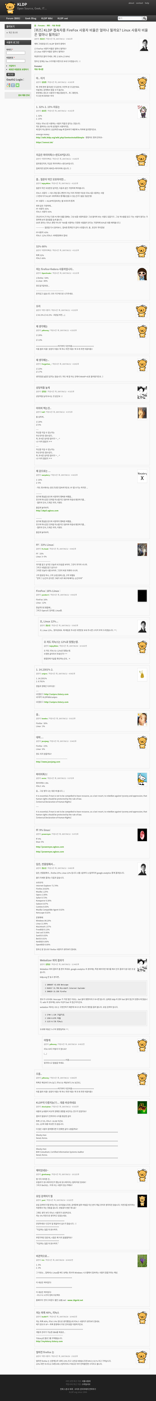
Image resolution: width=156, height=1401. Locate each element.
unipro (44, 673)
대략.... (40, 737)
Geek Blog (30, 18)
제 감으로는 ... (43, 471)
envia (44, 778)
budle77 (45, 1316)
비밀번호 (10, 57)
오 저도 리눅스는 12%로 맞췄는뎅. (61, 642)
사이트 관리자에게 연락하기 (85, 1389)
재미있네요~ (42, 1170)
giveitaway (46, 1174)
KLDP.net (63, 18)
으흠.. (39, 1074)
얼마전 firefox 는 (45, 1352)
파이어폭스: (42, 774)
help (147, 3)
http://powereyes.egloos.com (50, 846)
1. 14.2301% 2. (44, 669)
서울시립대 (86, 1381)
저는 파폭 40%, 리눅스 (47, 1312)
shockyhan (46, 1106)
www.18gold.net (75, 1300)
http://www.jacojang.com (48, 761)
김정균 (44, 391)
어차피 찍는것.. (43, 408)
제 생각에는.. (42, 360)
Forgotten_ (46, 364)
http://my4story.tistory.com (49, 1341)
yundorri (45, 594)
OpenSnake (46, 273)
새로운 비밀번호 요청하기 (19, 69)
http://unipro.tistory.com (56, 694)
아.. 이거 (40, 78)
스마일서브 (86, 1384)
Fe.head (45, 548)
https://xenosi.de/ (44, 142)
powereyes (46, 834)
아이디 (9, 49)
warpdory (46, 475)
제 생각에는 (42, 326)
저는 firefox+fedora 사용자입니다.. (55, 269)
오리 (38, 306)
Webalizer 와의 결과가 (52, 960)
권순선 (42, 39)
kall (43, 412)
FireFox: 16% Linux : (48, 591)
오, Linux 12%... (49, 621)
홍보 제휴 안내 (23, 95)
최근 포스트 (13, 32)
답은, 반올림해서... (45, 864)
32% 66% (41, 246)
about (131, 3)
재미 (48, 25)
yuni (43, 1200)
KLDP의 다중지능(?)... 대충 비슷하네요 (56, 1102)
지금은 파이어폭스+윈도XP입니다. (53, 155)
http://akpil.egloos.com (47, 510)
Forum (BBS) (13, 18)
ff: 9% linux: (43, 830)
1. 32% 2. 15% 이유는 (48, 107)
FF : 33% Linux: (45, 545)
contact (139, 3)
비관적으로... (42, 1256)
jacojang (45, 741)
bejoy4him (46, 183)
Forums (41, 25)
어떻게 (47, 1040)
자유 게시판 (56, 25)
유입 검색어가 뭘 (44, 1196)
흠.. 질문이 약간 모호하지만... (51, 179)
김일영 (44, 82)
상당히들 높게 (43, 387)
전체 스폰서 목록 (66, 1389)
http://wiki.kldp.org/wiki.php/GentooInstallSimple (60, 137)
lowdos (45, 718)
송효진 (44, 110)
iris (43, 1260)
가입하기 (12, 65)
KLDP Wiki (47, 18)
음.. (38, 714)
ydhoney (45, 330)
